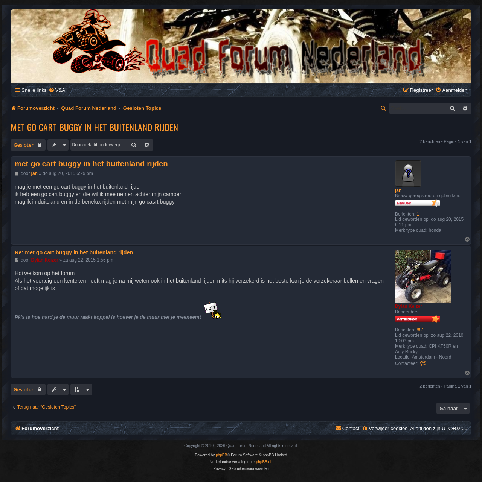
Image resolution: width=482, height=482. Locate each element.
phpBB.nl (264, 462)
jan (398, 190)
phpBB (221, 455)
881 (420, 330)
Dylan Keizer (408, 306)
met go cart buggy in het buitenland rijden (94, 127)
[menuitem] (57, 90)
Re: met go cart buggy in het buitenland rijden (74, 252)
